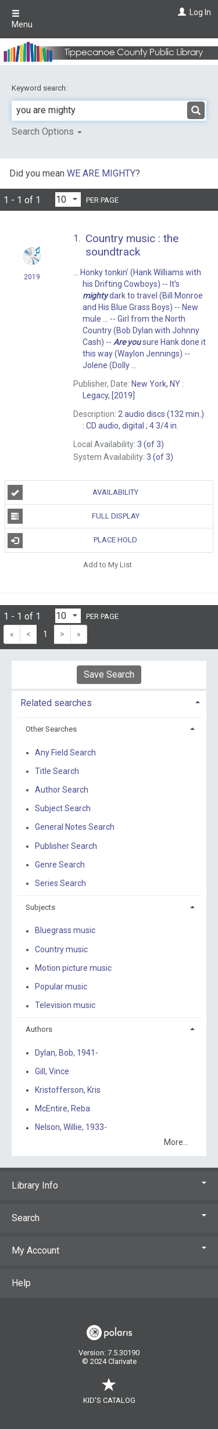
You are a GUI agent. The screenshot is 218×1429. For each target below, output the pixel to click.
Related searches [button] (56, 702)
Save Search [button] (109, 674)
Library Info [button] (109, 1185)
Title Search (57, 771)
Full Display (74, 516)
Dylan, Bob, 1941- (66, 1052)
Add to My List (107, 564)
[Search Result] (109, 354)
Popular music (61, 986)
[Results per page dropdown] (68, 199)
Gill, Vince (52, 1071)
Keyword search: (40, 88)
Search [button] (109, 1217)
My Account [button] (109, 1250)
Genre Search (60, 864)
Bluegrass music (65, 930)
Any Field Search (65, 752)
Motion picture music (73, 968)
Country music (61, 949)
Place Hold (73, 540)
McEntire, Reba (62, 1109)
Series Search (60, 883)
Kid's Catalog (109, 1394)
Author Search (61, 789)
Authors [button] (39, 1029)
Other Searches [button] (51, 729)
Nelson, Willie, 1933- (71, 1127)
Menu (22, 19)
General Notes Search (75, 827)
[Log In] (180, 12)
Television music (65, 1005)
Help (21, 1282)
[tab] (109, 702)
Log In (200, 12)
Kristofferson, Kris (68, 1090)
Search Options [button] (47, 131)
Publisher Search (66, 846)
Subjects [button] (40, 907)
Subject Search (63, 809)
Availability (73, 492)
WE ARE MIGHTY (101, 173)
